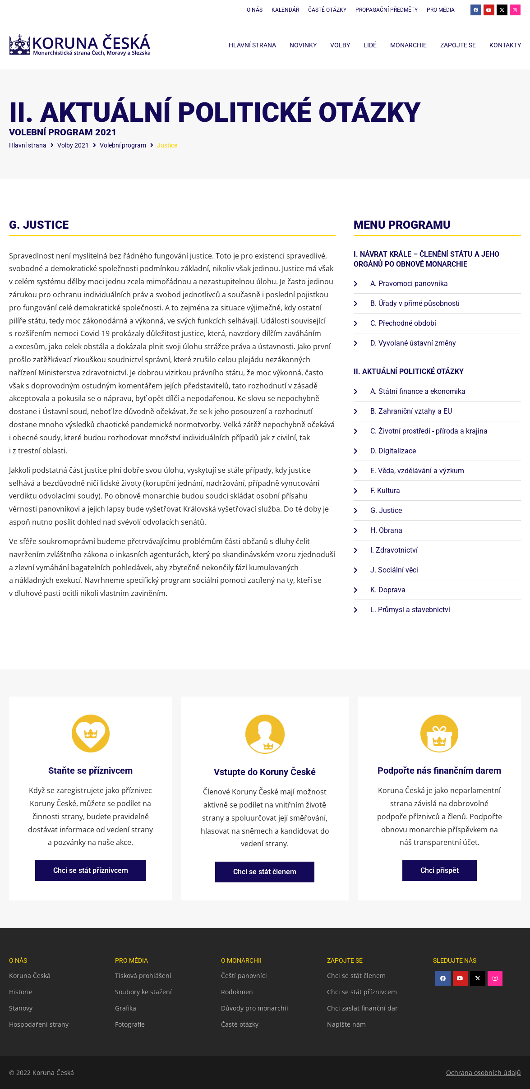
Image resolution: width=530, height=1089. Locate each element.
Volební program (123, 145)
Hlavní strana (252, 45)
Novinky (303, 45)
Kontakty (505, 45)
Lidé (370, 45)
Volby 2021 (73, 145)
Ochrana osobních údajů (483, 1072)
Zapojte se (458, 45)
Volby (340, 45)
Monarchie (408, 45)
